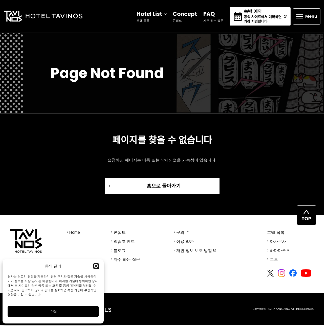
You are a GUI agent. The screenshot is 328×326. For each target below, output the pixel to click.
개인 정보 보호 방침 (194, 251)
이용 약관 (184, 242)
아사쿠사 (278, 242)
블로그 (120, 251)
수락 (53, 311)
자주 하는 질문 (127, 261)
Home (74, 233)
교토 (274, 261)
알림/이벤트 (124, 242)
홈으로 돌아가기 (164, 187)
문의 (180, 233)
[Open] (150, 17)
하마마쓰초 (280, 251)
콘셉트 (120, 233)
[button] (96, 266)
